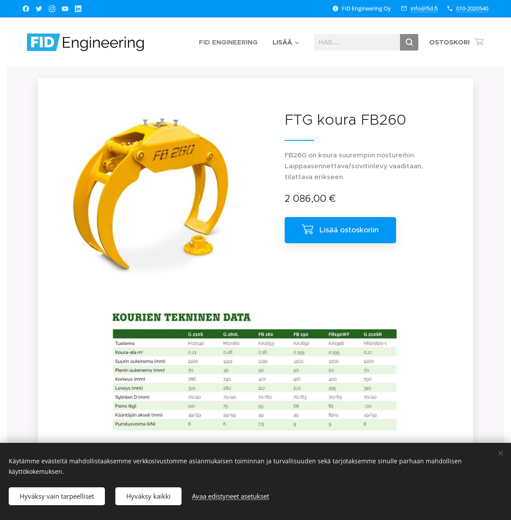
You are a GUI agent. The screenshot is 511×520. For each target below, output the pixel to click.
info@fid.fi (424, 8)
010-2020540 (472, 8)
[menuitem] (228, 42)
